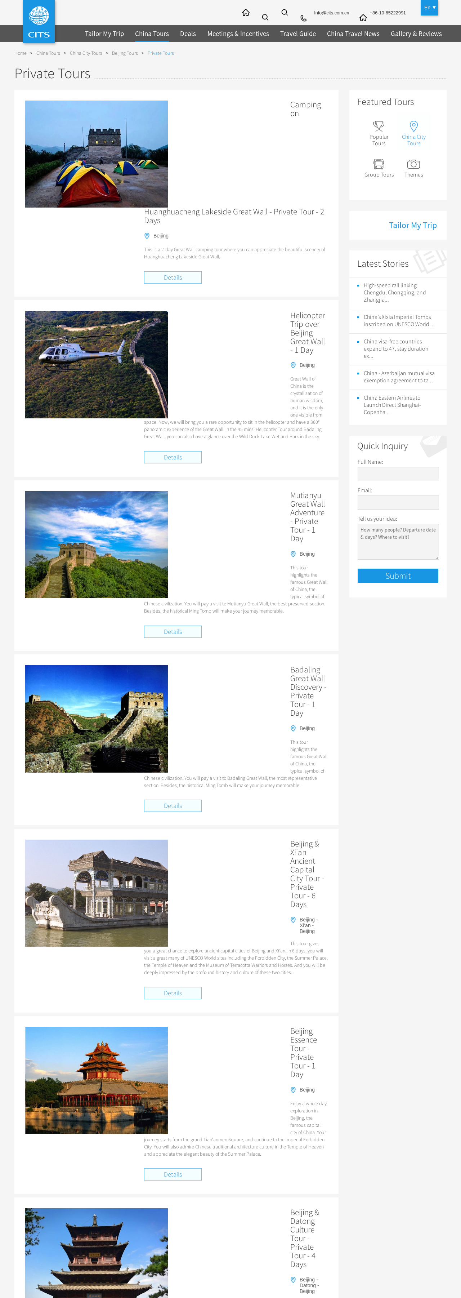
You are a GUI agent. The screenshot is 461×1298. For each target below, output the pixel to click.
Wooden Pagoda (114, 1127)
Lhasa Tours (191, 1245)
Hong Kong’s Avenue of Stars (271, 1060)
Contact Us (41, 1188)
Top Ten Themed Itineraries (124, 1043)
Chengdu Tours (195, 1226)
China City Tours (86, 53)
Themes (416, 166)
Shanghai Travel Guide (282, 1198)
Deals (183, 33)
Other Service (377, 1176)
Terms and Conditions (53, 1207)
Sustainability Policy (51, 1245)
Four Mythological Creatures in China (248, 1068)
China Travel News (343, 33)
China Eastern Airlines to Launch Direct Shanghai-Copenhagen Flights (313, 1085)
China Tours (149, 33)
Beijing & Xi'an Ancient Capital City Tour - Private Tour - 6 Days (228, 539)
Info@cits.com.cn (325, 13)
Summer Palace (346, 1127)
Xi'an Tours (190, 1198)
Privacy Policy (44, 1216)
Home (20, 53)
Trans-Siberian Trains (375, 1188)
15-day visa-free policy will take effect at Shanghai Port (258, 1102)
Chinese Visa (365, 1216)
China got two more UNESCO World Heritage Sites (147, 1102)
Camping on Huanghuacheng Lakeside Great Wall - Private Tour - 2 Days (233, 108)
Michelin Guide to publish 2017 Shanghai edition (368, 1102)
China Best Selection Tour (185, 1043)
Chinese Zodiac (274, 1245)
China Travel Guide (291, 1176)
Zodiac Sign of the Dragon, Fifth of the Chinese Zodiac (362, 1060)
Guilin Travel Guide (278, 1207)
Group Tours (379, 166)
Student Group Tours (126, 1226)
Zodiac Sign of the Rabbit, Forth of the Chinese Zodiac (150, 1068)
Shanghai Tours (195, 1207)
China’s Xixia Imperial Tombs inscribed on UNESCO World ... (399, 318)
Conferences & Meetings (378, 1207)
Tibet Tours (115, 1198)
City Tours (197, 1176)
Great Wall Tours (121, 1207)
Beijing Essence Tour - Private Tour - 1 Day (217, 649)
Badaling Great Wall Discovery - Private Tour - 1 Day (233, 429)
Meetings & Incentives (232, 33)
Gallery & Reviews (403, 33)
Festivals (267, 1226)
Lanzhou (274, 1127)
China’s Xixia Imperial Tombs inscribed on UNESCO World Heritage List (166, 1085)
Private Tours (161, 53)
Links (35, 1235)
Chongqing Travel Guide (230, 1135)
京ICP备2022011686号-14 (302, 1280)
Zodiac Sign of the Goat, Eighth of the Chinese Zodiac (346, 1068)
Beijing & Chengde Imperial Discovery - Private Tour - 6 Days (234, 866)
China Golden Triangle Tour (247, 1043)
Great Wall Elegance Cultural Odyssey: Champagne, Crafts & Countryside (169, 1035)
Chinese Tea (271, 1235)
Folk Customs (272, 1216)
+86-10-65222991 (386, 13)
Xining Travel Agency (176, 1135)
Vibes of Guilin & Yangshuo (276, 1035)
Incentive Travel (368, 1198)
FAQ (34, 1198)
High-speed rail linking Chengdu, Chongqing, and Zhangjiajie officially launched (335, 1093)
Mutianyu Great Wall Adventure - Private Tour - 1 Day (235, 323)
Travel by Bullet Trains (127, 1216)
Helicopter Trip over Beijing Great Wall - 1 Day (224, 210)
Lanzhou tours (307, 1127)
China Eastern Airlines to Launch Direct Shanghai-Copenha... (392, 403)
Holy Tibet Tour (336, 1043)
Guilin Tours (191, 1216)
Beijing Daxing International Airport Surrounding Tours (364, 1035)
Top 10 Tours (117, 1188)
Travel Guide (290, 33)
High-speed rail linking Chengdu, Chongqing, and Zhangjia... (395, 290)
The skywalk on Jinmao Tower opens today (139, 1110)
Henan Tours (117, 1235)
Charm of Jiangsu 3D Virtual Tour (170, 1060)
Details (173, 168)
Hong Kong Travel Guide (121, 1135)
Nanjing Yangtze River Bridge (168, 1127)
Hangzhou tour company (231, 1127)
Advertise (39, 1226)
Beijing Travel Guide (279, 1188)
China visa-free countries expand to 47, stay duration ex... (396, 346)
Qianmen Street (113, 1060)
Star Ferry (222, 1060)
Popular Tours (379, 132)
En (427, 7)
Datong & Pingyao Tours (205, 1235)
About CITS (48, 1176)
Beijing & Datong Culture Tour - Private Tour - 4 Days (235, 755)
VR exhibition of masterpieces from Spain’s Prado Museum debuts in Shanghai (173, 1093)
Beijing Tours (125, 53)
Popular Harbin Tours (284, 1135)
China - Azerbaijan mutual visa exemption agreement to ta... (399, 375)
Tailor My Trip (103, 33)
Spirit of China (298, 1043)
